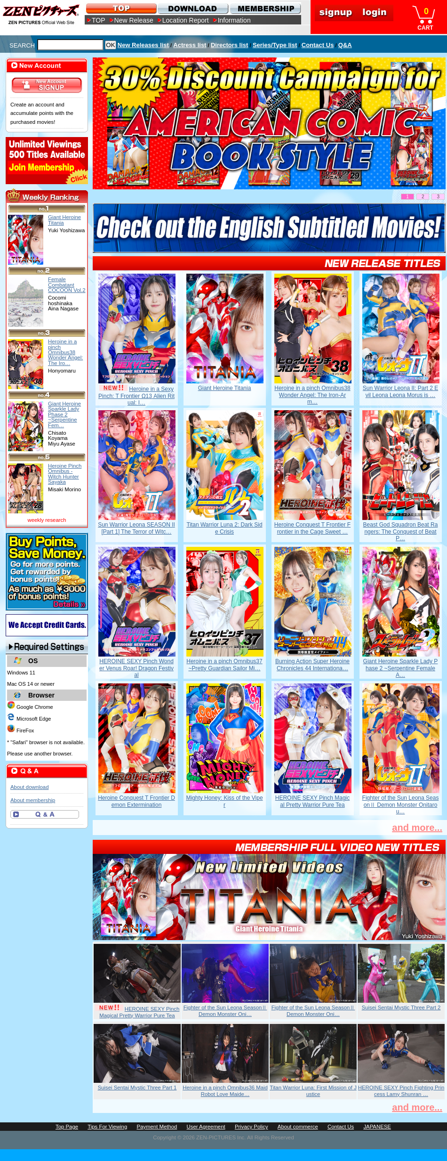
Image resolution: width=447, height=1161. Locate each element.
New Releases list (143, 45)
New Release (133, 20)
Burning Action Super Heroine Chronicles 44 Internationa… (312, 664)
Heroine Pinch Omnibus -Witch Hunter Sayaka (64, 474)
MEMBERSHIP (265, 8)
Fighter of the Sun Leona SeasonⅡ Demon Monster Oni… (225, 1011)
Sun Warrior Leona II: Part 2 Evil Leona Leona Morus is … (400, 391)
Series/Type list (275, 45)
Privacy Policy (251, 1126)
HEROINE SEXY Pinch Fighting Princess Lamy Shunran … (401, 1091)
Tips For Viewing (107, 1126)
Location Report (185, 20)
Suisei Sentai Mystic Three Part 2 (401, 1007)
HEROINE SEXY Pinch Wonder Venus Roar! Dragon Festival (136, 668)
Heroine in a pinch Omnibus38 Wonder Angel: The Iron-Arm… (312, 395)
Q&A (345, 45)
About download (29, 787)
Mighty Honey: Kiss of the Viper (224, 801)
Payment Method (156, 1126)
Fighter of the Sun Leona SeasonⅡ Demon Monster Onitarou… (400, 805)
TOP (98, 20)
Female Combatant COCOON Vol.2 (67, 284)
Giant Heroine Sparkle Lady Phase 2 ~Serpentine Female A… (400, 668)
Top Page (67, 1126)
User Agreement (206, 1126)
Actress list (189, 45)
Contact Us (318, 45)
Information (234, 20)
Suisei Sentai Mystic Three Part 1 (137, 1087)
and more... (417, 827)
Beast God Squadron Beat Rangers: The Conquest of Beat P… (400, 531)
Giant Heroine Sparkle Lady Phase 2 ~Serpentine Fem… (64, 414)
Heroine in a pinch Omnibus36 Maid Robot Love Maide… (225, 1091)
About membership (32, 800)
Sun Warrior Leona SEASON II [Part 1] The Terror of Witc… (136, 528)
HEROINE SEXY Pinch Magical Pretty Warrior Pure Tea (312, 801)
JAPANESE (377, 1126)
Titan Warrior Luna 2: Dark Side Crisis (224, 528)
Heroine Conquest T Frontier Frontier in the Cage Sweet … (312, 528)
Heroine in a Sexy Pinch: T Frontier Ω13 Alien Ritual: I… (136, 396)
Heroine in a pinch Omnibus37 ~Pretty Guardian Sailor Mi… (224, 664)
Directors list (229, 45)
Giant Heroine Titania (224, 388)
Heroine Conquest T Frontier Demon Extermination (136, 801)
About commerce (298, 1126)
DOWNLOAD (193, 8)
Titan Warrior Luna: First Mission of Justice (313, 1091)
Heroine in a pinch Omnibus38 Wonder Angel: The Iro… (65, 352)
